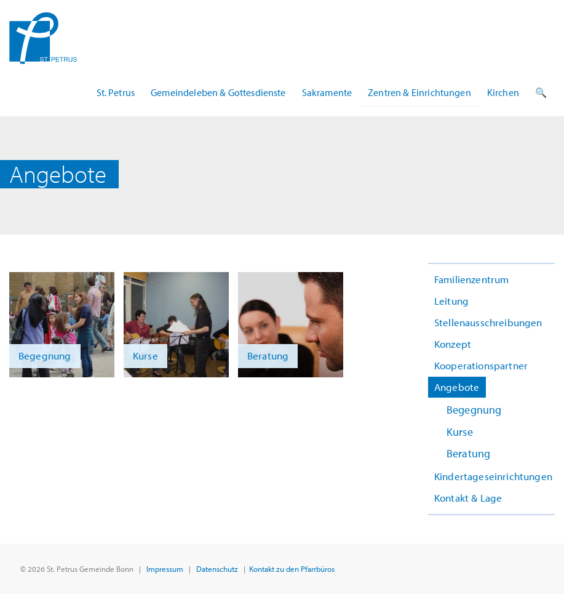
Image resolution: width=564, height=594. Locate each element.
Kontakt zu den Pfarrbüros (292, 568)
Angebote (456, 386)
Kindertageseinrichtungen (493, 476)
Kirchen (503, 92)
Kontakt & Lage (468, 497)
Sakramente (327, 92)
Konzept (452, 343)
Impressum (164, 568)
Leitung (451, 300)
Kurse (460, 432)
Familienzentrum (471, 279)
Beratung (468, 453)
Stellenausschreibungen (488, 322)
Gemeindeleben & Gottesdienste (218, 92)
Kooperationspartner (481, 365)
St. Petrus (116, 92)
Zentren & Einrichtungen (419, 92)
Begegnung (474, 410)
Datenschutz (217, 568)
